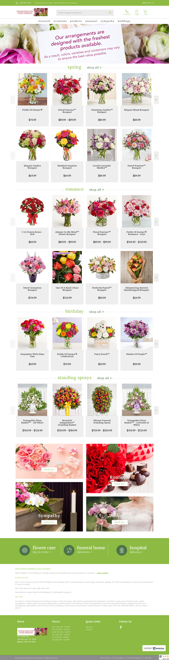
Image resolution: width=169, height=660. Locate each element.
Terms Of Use (105, 658)
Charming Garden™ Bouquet (102, 111)
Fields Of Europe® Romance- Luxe (137, 233)
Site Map (148, 658)
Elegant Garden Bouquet (32, 166)
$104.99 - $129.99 (137, 242)
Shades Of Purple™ (136, 354)
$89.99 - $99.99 (67, 119)
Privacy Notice (118, 658)
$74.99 (32, 119)
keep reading (102, 573)
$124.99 (67, 297)
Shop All (93, 67)
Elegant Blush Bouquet (136, 110)
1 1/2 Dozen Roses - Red (32, 233)
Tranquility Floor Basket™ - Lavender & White (137, 422)
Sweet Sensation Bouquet (32, 289)
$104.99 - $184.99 (67, 430)
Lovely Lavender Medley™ (102, 166)
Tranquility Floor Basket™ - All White (32, 421)
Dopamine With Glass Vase (32, 355)
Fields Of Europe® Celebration (67, 355)
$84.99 (102, 119)
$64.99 (32, 175)
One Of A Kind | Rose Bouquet (67, 289)
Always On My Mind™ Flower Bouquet (67, 233)
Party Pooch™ (102, 354)
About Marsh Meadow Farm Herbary (33, 568)
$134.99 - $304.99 (102, 430)
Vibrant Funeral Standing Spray (102, 421)
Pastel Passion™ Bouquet (137, 166)
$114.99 (32, 297)
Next (156, 100)
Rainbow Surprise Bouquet (67, 166)
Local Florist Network (134, 658)
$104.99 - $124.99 (32, 430)
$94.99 (137, 364)
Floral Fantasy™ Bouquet (67, 111)
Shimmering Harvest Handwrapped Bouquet (136, 289)
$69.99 (32, 364)
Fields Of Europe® (32, 110)
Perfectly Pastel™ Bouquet (102, 289)
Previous (12, 100)
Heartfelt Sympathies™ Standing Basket (67, 422)
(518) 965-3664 (25, 3)
